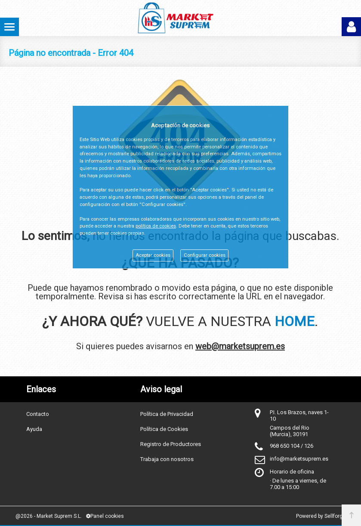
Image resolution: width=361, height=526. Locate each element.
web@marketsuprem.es (240, 346)
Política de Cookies (164, 429)
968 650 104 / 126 (291, 446)
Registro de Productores (170, 444)
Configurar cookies (204, 255)
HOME (295, 321)
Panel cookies (105, 516)
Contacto (37, 414)
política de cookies (156, 226)
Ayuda (34, 429)
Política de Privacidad (166, 414)
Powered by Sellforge (321, 516)
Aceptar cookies (153, 255)
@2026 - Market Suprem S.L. (48, 516)
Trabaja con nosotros (167, 459)
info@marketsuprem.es (299, 458)
